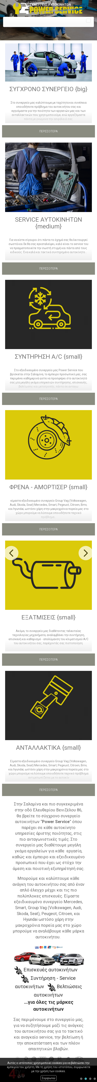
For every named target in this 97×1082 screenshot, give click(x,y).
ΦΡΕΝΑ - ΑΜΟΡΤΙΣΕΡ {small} (48, 487)
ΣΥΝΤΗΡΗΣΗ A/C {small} (48, 356)
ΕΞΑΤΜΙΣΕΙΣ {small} (49, 617)
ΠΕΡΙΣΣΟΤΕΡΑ (48, 131)
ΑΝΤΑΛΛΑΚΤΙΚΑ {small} (48, 747)
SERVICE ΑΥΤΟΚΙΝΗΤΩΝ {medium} (48, 223)
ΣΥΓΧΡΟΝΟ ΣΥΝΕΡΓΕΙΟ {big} (48, 89)
